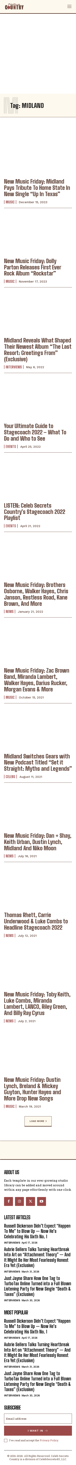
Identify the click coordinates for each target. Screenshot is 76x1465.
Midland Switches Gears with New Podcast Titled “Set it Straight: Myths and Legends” (38, 762)
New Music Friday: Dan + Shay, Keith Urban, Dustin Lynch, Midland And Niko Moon (37, 842)
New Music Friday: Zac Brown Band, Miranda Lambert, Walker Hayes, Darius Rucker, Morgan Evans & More (36, 679)
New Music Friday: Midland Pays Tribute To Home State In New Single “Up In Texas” (37, 187)
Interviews (14, 367)
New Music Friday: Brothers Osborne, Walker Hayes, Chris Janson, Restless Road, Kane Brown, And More (36, 594)
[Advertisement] (38, 54)
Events (11, 446)
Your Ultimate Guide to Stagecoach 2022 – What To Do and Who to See (35, 432)
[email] (38, 1419)
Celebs (10, 776)
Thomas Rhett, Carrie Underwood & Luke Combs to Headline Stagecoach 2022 (36, 921)
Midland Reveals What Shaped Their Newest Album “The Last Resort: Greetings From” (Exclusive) (38, 349)
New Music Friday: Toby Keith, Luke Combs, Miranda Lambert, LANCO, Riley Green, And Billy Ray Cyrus (37, 1003)
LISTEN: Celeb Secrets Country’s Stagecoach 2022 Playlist (34, 511)
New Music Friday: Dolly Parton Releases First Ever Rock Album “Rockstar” (32, 267)
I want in (38, 1431)
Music (10, 202)
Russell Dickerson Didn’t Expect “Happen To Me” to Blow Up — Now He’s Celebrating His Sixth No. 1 (37, 1231)
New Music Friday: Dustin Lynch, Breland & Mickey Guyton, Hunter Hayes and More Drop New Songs (32, 1089)
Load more (38, 1121)
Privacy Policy (49, 1440)
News (10, 611)
